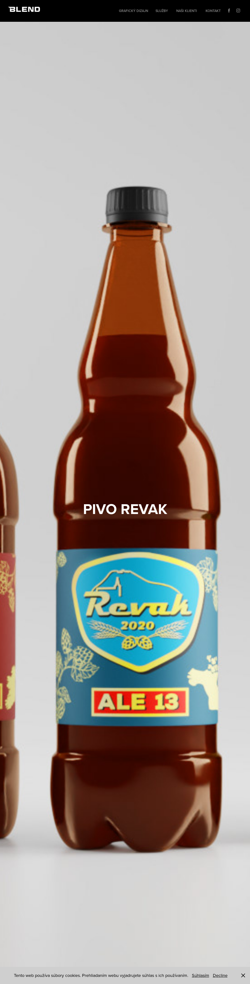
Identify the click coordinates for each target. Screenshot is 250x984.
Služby (162, 10)
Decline (220, 975)
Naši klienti (186, 10)
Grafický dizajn (133, 10)
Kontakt (213, 10)
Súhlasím (200, 975)
